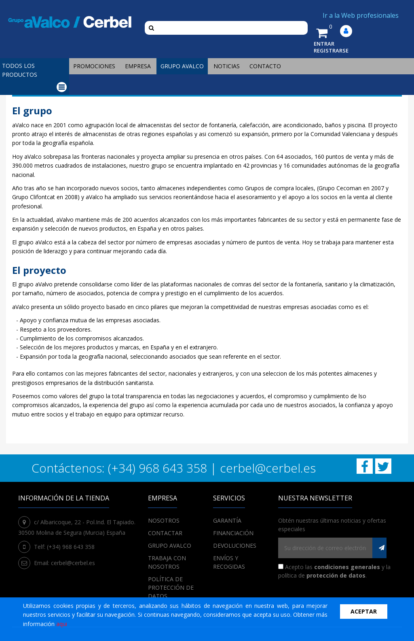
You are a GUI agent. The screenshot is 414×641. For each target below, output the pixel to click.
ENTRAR (324, 43)
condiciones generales (347, 567)
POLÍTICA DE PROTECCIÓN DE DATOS (171, 587)
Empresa (138, 66)
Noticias (226, 66)
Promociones (94, 66)
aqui (61, 624)
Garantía (227, 520)
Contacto (265, 66)
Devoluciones (234, 545)
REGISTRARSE (331, 50)
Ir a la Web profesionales (361, 15)
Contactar (165, 533)
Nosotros (164, 520)
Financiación (233, 533)
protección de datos (335, 575)
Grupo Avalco (182, 66)
